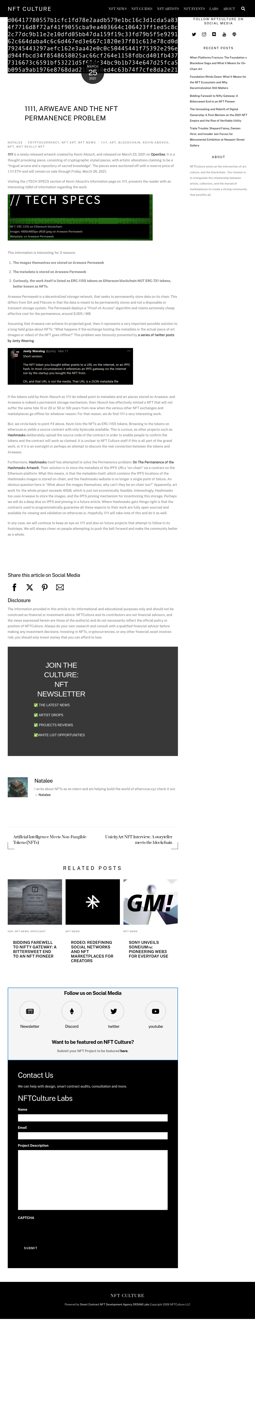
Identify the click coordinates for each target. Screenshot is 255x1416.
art (113, 142)
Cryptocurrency (44, 142)
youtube (155, 1026)
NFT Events (194, 9)
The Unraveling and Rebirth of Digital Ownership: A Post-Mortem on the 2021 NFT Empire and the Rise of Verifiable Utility (218, 114)
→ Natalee (42, 795)
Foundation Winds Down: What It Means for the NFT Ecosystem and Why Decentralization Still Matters (218, 82)
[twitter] (194, 33)
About (229, 9)
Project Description (33, 1146)
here (124, 1051)
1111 (104, 142)
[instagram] (204, 33)
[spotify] (234, 33)
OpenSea (158, 154)
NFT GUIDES (142, 9)
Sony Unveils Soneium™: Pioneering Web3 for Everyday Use (148, 949)
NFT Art (69, 142)
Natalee (15, 142)
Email (22, 1128)
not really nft (30, 146)
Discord (72, 1026)
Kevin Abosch (156, 142)
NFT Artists (168, 9)
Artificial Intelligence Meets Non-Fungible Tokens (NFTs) (49, 840)
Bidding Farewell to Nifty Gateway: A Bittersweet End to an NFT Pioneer (35, 949)
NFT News (118, 9)
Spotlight (38, 931)
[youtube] (224, 33)
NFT (11, 146)
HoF (10, 931)
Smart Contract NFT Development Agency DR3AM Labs (114, 1304)
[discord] (214, 33)
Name (22, 1110)
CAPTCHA (26, 1218)
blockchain (129, 142)
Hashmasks (17, 435)
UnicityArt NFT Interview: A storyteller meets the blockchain (138, 840)
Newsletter (29, 1026)
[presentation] (49, 1230)
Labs (213, 9)
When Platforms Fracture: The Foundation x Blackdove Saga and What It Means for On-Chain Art (218, 63)
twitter (113, 1026)
